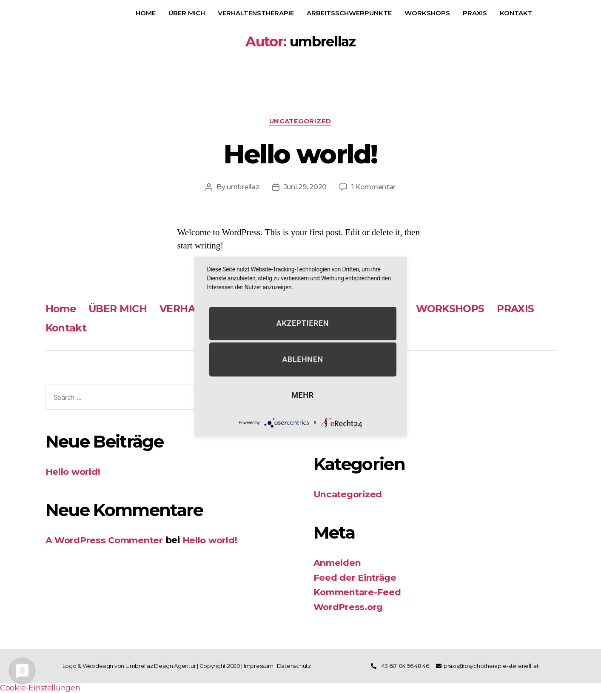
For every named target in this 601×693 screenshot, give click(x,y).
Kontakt (516, 13)
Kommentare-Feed (358, 592)
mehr (302, 395)
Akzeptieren (302, 323)
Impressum (258, 666)
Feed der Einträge (355, 578)
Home (146, 13)
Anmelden (338, 563)
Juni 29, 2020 (305, 187)
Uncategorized (300, 121)
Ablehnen (302, 359)
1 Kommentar (374, 187)
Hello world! (300, 154)
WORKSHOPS (427, 13)
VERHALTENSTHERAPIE (256, 13)
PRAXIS (475, 13)
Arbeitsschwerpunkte (349, 13)
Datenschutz (294, 666)
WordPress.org (349, 607)
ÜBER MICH (186, 13)
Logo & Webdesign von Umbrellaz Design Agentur (129, 666)
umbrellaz (242, 187)
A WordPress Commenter (106, 540)
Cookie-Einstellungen (40, 688)
